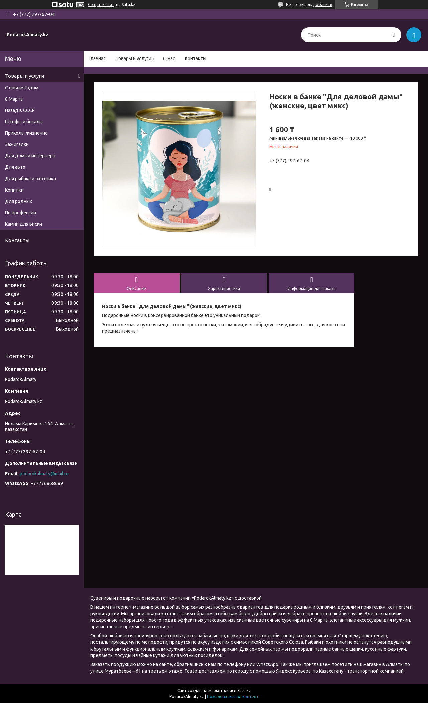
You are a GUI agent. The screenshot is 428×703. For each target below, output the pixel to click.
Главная (97, 58)
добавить (322, 4)
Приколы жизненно (26, 133)
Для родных (18, 201)
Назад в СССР (20, 110)
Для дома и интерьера (30, 155)
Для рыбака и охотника (30, 178)
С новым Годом (21, 87)
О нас (169, 58)
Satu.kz (244, 690)
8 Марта (14, 99)
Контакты (195, 58)
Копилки (14, 190)
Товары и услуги (133, 58)
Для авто (15, 167)
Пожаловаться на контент (233, 696)
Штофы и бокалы (24, 121)
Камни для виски (23, 224)
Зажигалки (17, 144)
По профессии (20, 212)
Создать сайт (101, 4)
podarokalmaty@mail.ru (44, 473)
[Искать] (393, 34)
